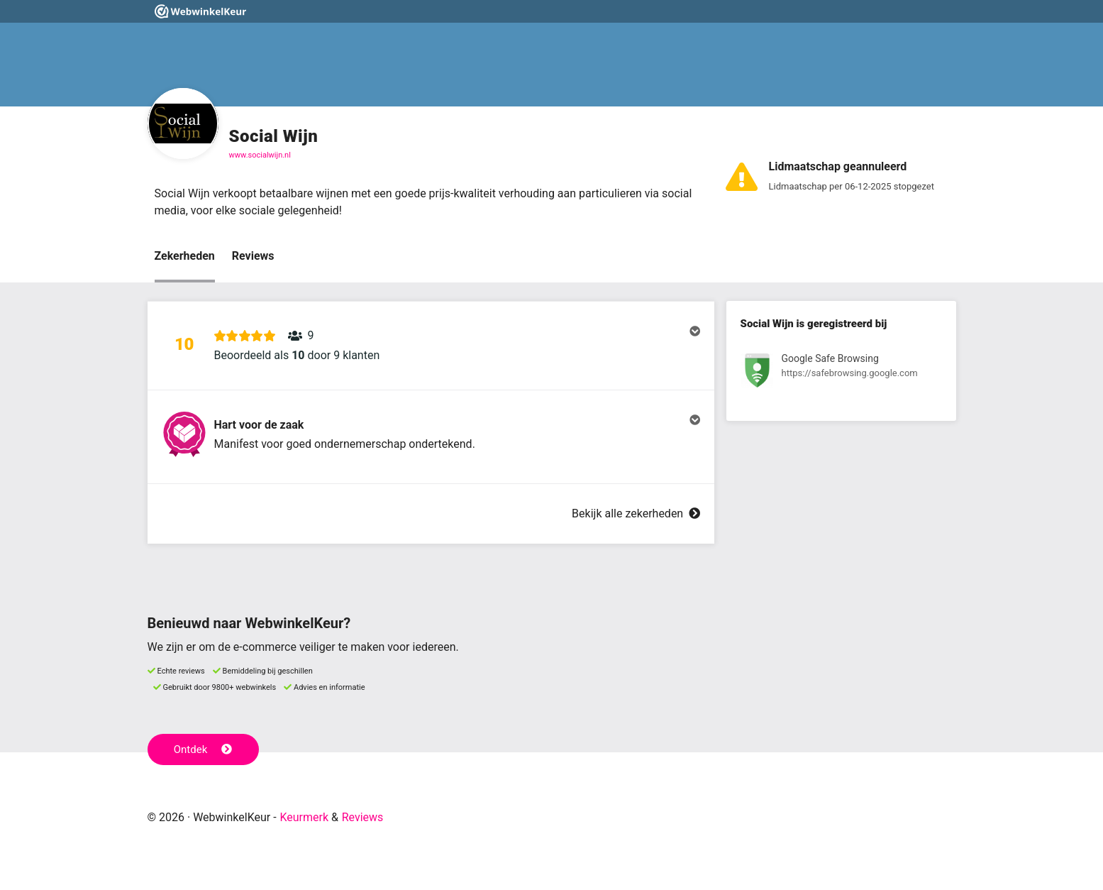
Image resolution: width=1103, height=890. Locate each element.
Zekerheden (185, 256)
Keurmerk (303, 817)
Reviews (253, 256)
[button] (431, 346)
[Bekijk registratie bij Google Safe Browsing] (841, 372)
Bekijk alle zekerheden (635, 513)
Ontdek (203, 749)
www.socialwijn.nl (260, 155)
